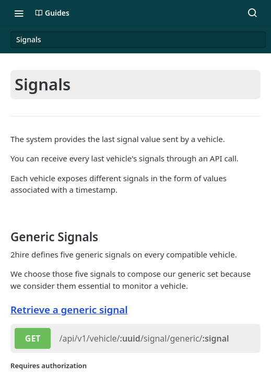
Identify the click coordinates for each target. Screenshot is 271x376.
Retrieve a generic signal (69, 309)
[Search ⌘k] (252, 13)
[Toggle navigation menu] (18, 13)
